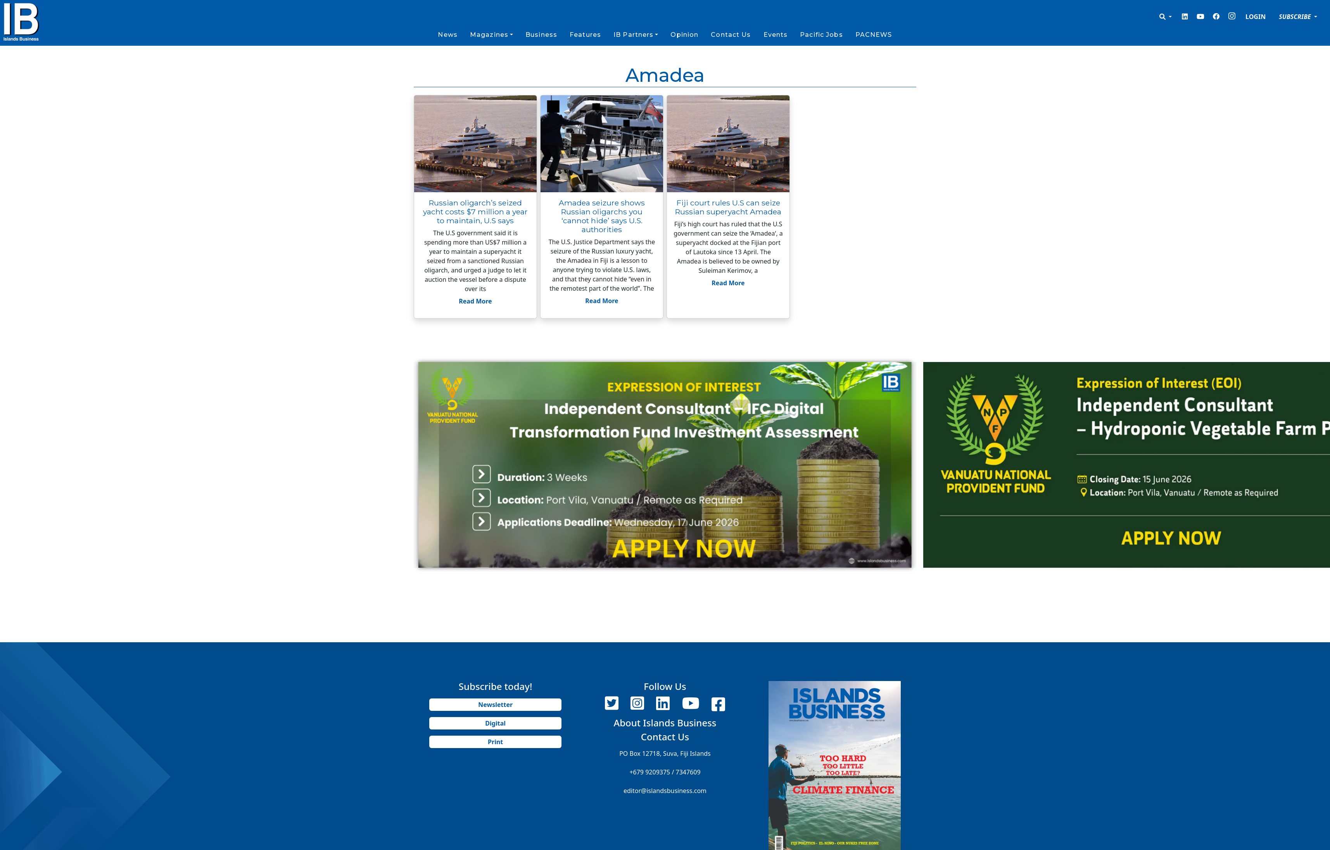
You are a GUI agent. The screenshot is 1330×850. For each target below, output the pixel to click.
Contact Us (731, 34)
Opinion (684, 34)
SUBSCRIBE (1296, 16)
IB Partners (633, 34)
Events (775, 34)
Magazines (489, 34)
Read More (475, 301)
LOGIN (1255, 16)
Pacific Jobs (821, 34)
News (447, 34)
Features (585, 34)
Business (541, 34)
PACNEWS (873, 34)
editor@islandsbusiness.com (665, 790)
